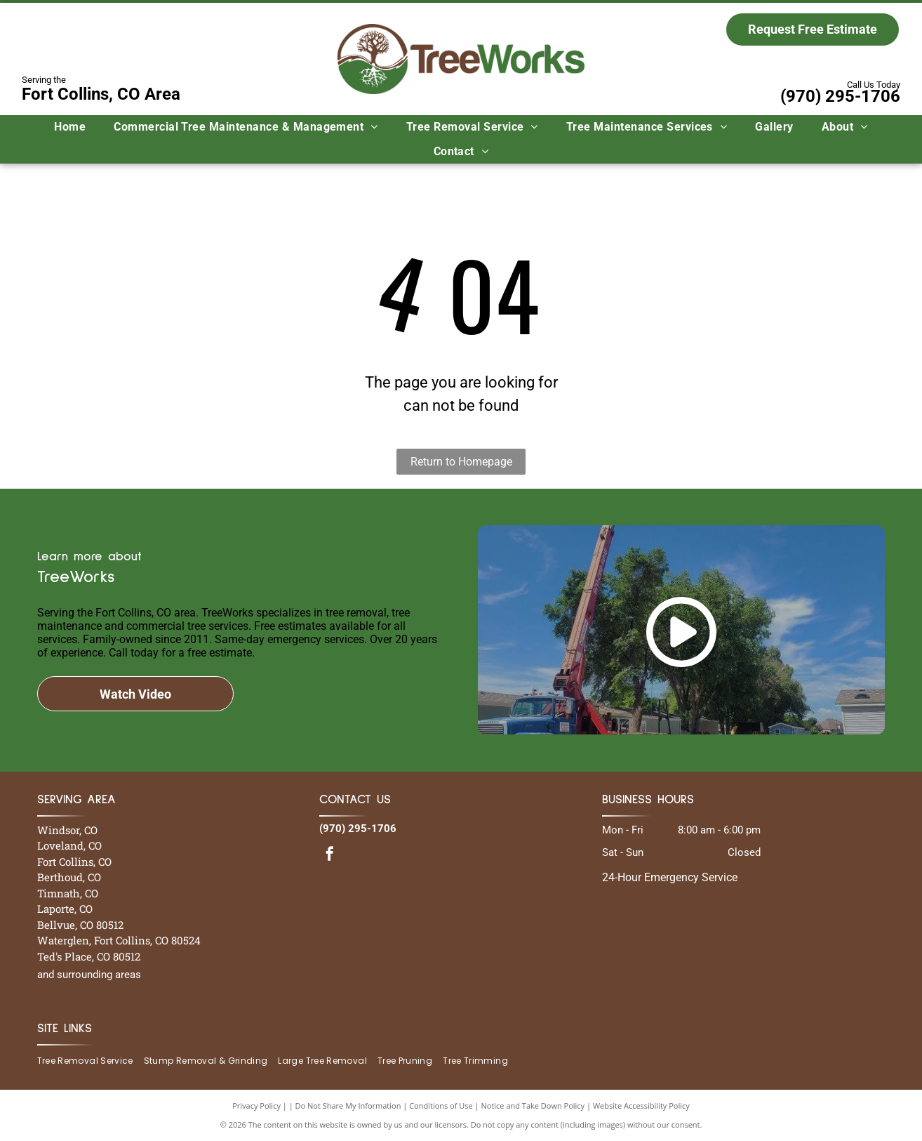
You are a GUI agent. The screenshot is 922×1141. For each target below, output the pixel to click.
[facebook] (329, 855)
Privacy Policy (256, 1105)
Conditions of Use (441, 1105)
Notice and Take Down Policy (533, 1105)
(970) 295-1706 (840, 96)
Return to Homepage (461, 461)
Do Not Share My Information (348, 1105)
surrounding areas (99, 974)
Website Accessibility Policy (641, 1105)
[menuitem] (70, 127)
